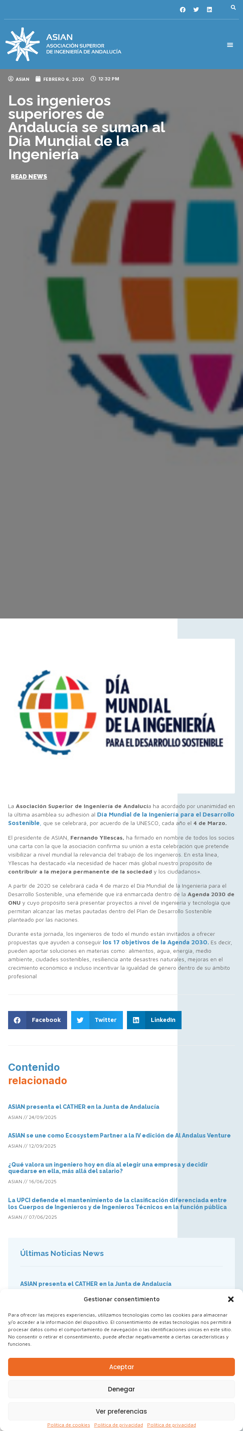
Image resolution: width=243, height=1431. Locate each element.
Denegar (121, 1389)
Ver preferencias (121, 1411)
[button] (231, 1299)
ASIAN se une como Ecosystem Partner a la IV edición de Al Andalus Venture (119, 1135)
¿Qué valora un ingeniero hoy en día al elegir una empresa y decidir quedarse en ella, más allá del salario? (108, 1168)
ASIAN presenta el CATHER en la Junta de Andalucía (83, 1107)
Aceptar (121, 1367)
